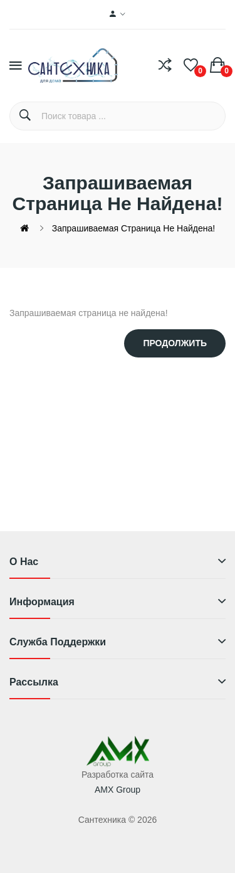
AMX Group (117, 790)
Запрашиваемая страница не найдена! (133, 228)
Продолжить (175, 343)
